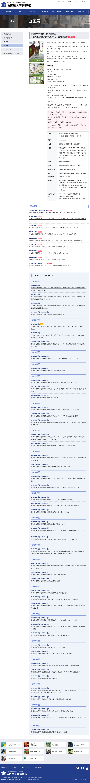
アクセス (75, 1)
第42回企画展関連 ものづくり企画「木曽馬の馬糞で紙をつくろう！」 (50, 246)
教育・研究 (70, 11)
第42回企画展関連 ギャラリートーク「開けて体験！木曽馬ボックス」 (50, 266)
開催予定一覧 (8, 38)
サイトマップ (5, 767)
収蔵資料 (45, 11)
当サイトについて (25, 767)
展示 (20, 11)
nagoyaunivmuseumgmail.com (76, 97)
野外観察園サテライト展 (11, 53)
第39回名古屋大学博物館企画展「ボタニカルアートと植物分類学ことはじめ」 (55, 358)
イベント (32, 11)
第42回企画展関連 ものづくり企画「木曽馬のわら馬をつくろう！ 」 (50, 253)
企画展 (6, 45)
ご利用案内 (7, 11)
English (69, 1)
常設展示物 (7, 34)
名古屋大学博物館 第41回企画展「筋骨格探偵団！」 (47, 314)
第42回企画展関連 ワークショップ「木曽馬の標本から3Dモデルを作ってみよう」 (54, 227)
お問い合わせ (84, 1)
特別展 (6, 41)
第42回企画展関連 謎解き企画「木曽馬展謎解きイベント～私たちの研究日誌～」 (54, 212)
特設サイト (51, 101)
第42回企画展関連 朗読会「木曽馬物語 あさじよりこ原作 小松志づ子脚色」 (53, 234)
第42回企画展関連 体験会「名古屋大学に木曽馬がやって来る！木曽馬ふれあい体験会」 (56, 240)
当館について (82, 11)
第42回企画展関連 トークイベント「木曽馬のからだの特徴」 (48, 259)
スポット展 (7, 49)
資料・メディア (57, 11)
